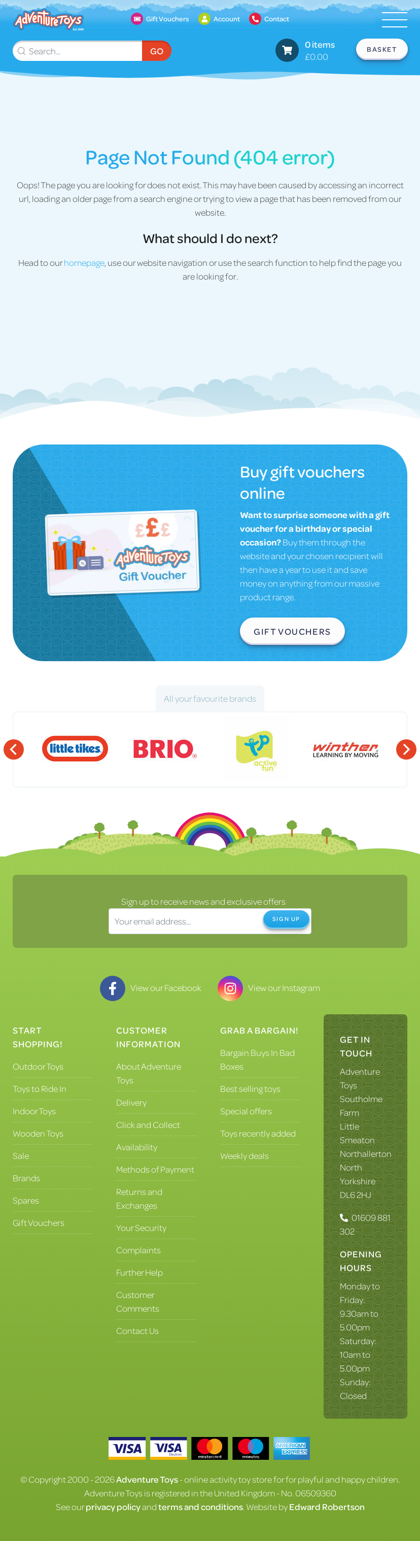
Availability (136, 1146)
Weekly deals (244, 1155)
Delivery (131, 1102)
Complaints (138, 1249)
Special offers (246, 1110)
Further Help (139, 1272)
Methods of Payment (155, 1169)
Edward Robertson (327, 1506)
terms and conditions (200, 1506)
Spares (26, 1200)
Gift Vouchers (292, 631)
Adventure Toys (147, 1479)
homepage (84, 262)
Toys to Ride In (39, 1088)
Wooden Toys (38, 1133)
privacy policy (113, 1506)
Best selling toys (250, 1088)
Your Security (141, 1227)
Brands (26, 1177)
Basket (382, 49)
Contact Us (137, 1330)
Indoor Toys (34, 1110)
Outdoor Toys (38, 1066)
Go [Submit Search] (156, 50)
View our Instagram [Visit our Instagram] (269, 987)
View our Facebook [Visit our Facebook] (150, 987)
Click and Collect (148, 1124)
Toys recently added (258, 1133)
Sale (21, 1155)
